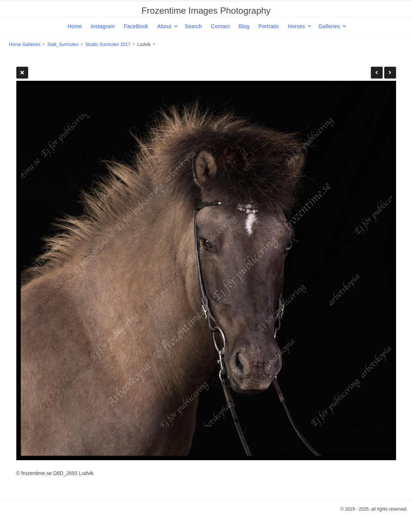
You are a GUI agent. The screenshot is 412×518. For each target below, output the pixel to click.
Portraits (268, 26)
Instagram (103, 26)
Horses (296, 26)
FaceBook (136, 26)
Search (193, 26)
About (164, 26)
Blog (243, 26)
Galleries (329, 26)
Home (74, 26)
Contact (220, 26)
